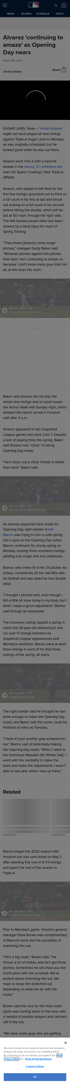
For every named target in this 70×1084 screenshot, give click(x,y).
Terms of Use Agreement (38, 1059)
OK (35, 1076)
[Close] (65, 1043)
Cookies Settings (35, 1066)
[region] (35, 1061)
